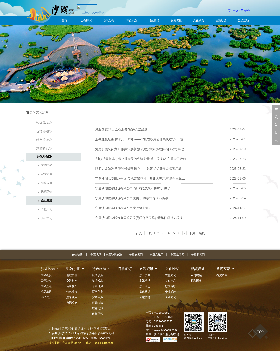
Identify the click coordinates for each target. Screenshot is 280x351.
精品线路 (46, 291)
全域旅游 (144, 297)
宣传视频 (196, 275)
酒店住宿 (71, 286)
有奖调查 (221, 275)
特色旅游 (131, 20)
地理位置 (71, 275)
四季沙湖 (46, 280)
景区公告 (144, 275)
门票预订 (153, 20)
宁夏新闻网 (198, 254)
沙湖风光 (86, 20)
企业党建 (170, 291)
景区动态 (144, 286)
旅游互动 (243, 20)
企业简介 (54, 328)
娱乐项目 (71, 297)
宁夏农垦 (95, 254)
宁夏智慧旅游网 (72, 342)
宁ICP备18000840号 (61, 338)
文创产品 (170, 280)
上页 (149, 233)
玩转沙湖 (109, 20)
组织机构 (80, 328)
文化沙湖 (198, 20)
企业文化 (170, 297)
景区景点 (46, 286)
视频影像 (220, 20)
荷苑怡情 (97, 302)
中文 (236, 10)
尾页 (202, 233)
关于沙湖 (67, 328)
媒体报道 (144, 291)
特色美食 (71, 291)
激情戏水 (97, 280)
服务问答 (93, 328)
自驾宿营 (97, 313)
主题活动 (144, 280)
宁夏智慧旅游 (114, 254)
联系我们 (106, 328)
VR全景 (45, 297)
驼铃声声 (97, 297)
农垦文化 (170, 275)
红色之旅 (97, 308)
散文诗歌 (170, 286)
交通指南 (71, 280)
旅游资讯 (176, 20)
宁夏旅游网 (136, 254)
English (245, 10)
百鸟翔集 (97, 291)
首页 (64, 20)
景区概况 (46, 275)
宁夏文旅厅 (156, 254)
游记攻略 (71, 302)
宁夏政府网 (177, 254)
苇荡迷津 (97, 286)
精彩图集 (196, 280)
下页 (192, 233)
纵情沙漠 (97, 275)
